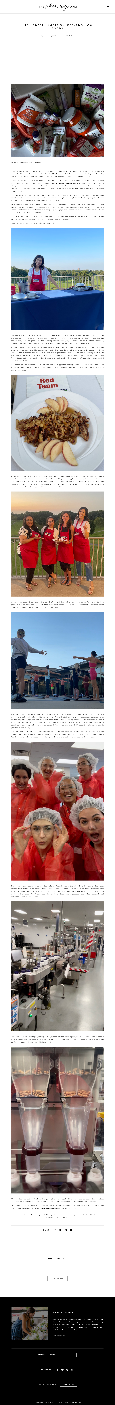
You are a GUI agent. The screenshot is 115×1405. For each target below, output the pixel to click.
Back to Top (57, 1278)
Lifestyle (69, 35)
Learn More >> (59, 1335)
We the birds (76, 1402)
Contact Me (68, 1355)
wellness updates (64, 183)
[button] (108, 7)
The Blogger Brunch (47, 1384)
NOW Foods (56, 174)
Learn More (68, 1384)
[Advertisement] (57, 61)
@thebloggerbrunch (51, 1208)
